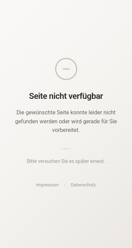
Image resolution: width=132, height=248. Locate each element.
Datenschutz (83, 184)
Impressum (47, 184)
